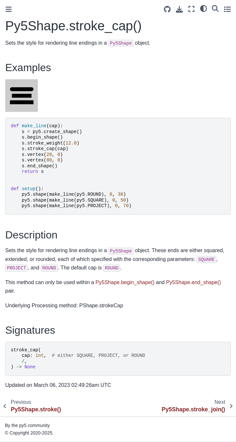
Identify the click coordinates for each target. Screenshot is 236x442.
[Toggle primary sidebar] (9, 9)
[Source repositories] (167, 9)
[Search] (215, 8)
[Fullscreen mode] (191, 9)
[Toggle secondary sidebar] (227, 9)
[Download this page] (179, 9)
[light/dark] (203, 8)
